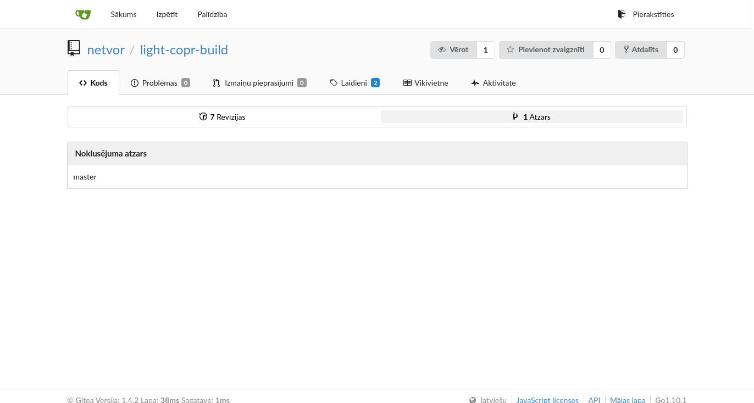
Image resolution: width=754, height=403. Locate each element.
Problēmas (160, 83)
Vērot (453, 49)
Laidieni (355, 83)
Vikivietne (425, 82)
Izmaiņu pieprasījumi (259, 83)
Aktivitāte (494, 82)
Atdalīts (641, 49)
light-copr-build (184, 49)
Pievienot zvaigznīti (545, 49)
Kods (93, 82)
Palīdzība (212, 14)
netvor (106, 49)
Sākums (124, 14)
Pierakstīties (646, 14)
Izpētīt (167, 14)
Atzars (532, 116)
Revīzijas (222, 116)
